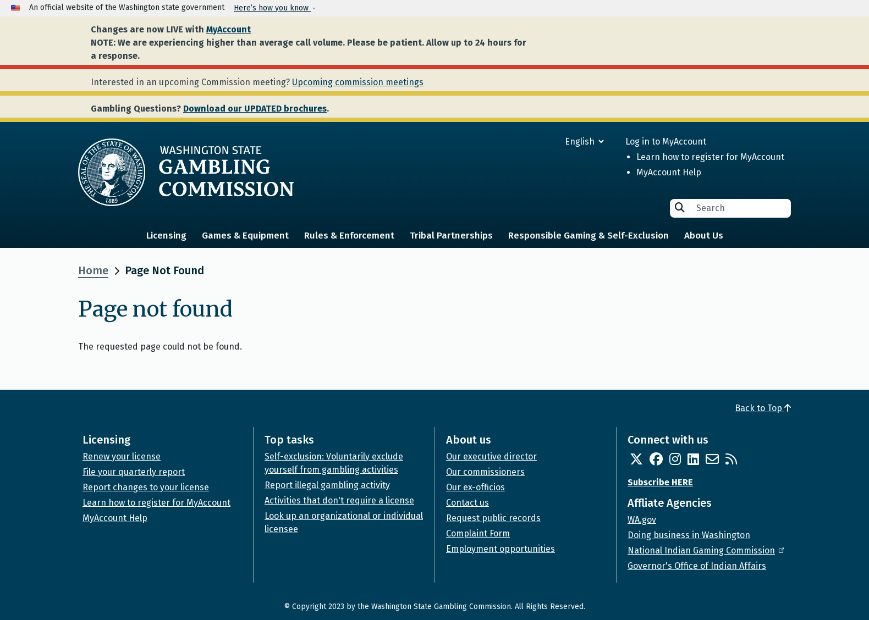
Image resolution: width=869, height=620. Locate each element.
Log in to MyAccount (665, 141)
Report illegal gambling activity (327, 485)
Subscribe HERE (660, 482)
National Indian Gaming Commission (707, 550)
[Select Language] (545, 141)
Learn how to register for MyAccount (710, 157)
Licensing (166, 235)
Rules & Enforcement (349, 235)
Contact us (467, 502)
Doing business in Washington (689, 535)
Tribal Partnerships (451, 235)
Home (93, 270)
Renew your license (121, 456)
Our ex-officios (475, 487)
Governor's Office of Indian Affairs (697, 566)
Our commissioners (485, 472)
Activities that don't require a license (339, 500)
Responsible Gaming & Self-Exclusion (588, 235)
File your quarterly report (133, 472)
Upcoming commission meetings (358, 82)
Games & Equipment (245, 235)
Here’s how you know (272, 8)
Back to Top (763, 408)
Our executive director (491, 456)
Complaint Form (478, 533)
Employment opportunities (500, 549)
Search (680, 207)
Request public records (493, 518)
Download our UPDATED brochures (255, 108)
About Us (703, 235)
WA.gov (642, 519)
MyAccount (228, 29)
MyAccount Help (668, 172)
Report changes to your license (145, 487)
